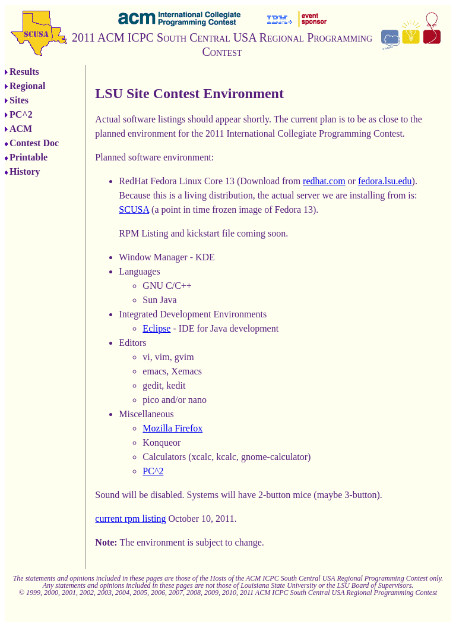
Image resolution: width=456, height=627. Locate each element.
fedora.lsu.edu (385, 181)
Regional (27, 86)
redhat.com (324, 181)
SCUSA (134, 209)
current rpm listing (130, 518)
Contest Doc (34, 143)
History (25, 171)
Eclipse (156, 328)
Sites (19, 100)
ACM (21, 129)
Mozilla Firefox (172, 428)
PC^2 (21, 114)
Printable (29, 157)
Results (24, 72)
